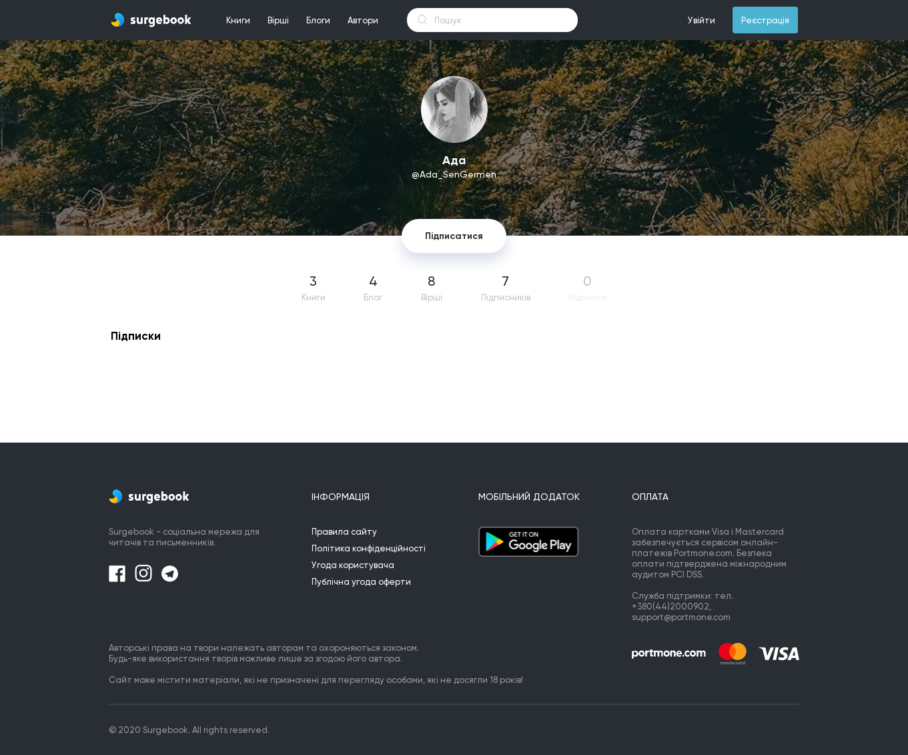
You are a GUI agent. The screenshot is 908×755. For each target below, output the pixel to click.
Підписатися (454, 236)
